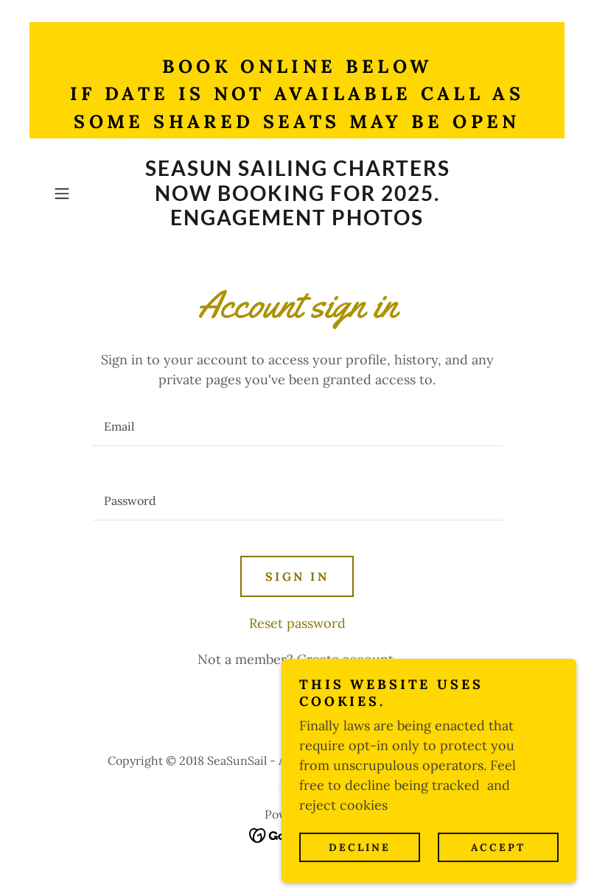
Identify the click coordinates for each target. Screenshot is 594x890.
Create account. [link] (346, 659)
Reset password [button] (297, 623)
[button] (84, 193)
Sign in (297, 576)
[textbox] (297, 426)
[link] (297, 220)
